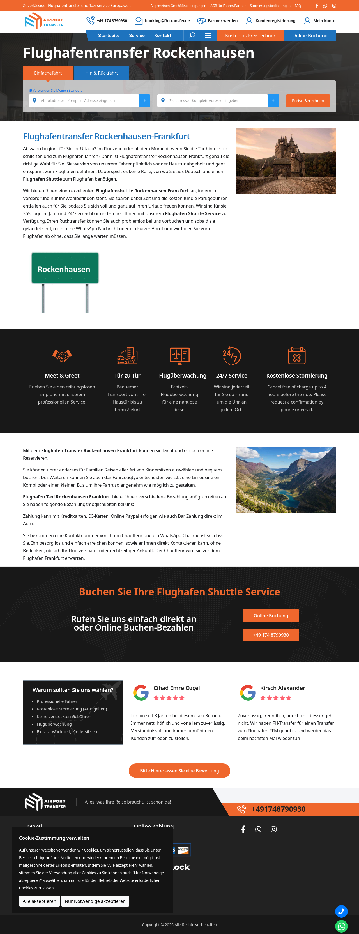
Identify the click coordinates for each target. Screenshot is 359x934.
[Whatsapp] (325, 6)
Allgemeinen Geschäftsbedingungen (178, 5)
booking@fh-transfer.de (167, 20)
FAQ (298, 5)
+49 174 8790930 (112, 20)
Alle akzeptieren (39, 901)
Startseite (108, 35)
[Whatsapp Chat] (341, 926)
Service (137, 35)
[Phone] (341, 911)
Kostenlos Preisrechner (250, 35)
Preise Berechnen (308, 100)
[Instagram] (334, 6)
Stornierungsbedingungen (270, 5)
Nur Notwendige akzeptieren (95, 901)
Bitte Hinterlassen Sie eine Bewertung (179, 771)
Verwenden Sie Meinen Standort (55, 90)
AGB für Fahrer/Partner (228, 5)
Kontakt (162, 35)
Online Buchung (310, 35)
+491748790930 (282, 809)
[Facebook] (317, 6)
